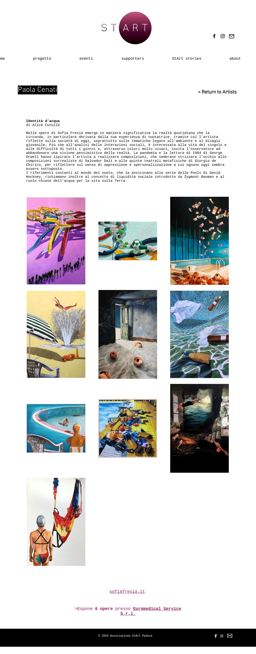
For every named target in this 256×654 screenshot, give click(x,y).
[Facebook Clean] (216, 636)
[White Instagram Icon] (222, 636)
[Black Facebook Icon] (214, 36)
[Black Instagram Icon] (223, 36)
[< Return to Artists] (215, 92)
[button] (95, 57)
